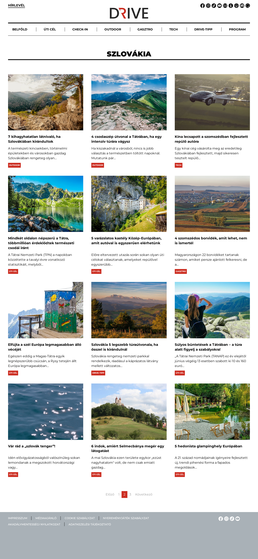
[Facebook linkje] (202, 5)
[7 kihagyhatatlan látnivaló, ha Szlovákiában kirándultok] (45, 102)
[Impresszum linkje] (230, 5)
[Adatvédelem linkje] (236, 5)
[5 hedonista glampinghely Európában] (212, 411)
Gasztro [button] (145, 29)
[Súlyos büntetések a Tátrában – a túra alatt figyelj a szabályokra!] (212, 310)
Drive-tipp (98, 373)
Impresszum (17, 518)
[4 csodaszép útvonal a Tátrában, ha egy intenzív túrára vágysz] (128, 102)
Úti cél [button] (50, 29)
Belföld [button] (19, 29)
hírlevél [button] (16, 5)
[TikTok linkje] (213, 5)
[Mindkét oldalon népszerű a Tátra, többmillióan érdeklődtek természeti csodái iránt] (45, 204)
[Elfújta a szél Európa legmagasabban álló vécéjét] (45, 310)
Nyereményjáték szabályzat (126, 518)
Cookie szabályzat (80, 518)
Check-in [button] (80, 29)
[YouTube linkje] (219, 5)
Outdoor (14, 165)
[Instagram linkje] (207, 5)
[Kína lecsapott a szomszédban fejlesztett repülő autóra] (212, 102)
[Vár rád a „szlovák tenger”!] (45, 411)
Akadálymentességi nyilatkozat (34, 524)
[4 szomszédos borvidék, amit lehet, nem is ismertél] (212, 204)
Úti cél (13, 271)
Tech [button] (173, 29)
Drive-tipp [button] (203, 29)
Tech (178, 165)
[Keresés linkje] (247, 5)
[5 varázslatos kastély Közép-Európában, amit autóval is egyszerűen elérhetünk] (128, 204)
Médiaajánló (45, 518)
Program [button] (237, 29)
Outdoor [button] (112, 29)
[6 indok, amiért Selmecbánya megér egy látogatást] (128, 411)
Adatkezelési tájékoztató (90, 524)
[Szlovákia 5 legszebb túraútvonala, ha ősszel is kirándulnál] (128, 310)
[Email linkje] (224, 5)
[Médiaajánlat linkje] (241, 5)
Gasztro (181, 271)
